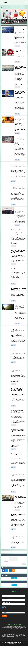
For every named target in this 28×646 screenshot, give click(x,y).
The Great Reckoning (19, 118)
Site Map (18, 643)
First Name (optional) (6, 598)
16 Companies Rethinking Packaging (16, 186)
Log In (24, 564)
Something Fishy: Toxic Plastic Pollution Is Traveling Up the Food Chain (19, 139)
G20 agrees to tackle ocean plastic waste (19, 210)
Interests (3, 606)
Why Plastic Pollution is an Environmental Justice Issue (16, 454)
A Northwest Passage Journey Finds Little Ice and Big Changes (20, 67)
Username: (4, 557)
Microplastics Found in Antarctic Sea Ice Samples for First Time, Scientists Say (20, 30)
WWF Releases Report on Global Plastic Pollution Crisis (17, 534)
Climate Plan (13, 268)
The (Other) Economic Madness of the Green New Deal (18, 472)
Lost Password (4, 564)
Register (3, 563)
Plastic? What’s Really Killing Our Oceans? (10, 21)
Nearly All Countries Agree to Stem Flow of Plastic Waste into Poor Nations (18, 367)
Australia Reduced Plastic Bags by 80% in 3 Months (18, 411)
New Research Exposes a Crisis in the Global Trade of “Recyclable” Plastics (17, 430)
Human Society (17, 55)
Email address (4, 594)
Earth (15, 33)
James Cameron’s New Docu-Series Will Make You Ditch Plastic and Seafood (20, 92)
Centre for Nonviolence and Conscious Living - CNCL (13, 642)
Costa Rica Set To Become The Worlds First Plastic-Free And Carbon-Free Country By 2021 (17, 389)
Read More (17, 46)
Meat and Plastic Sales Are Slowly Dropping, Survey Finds (20, 51)
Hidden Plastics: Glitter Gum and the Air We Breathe (17, 165)
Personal (23, 232)
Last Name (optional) (6, 602)
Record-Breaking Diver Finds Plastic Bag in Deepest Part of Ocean (19, 306)
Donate (14, 584)
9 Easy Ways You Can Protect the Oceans (17, 230)
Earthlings (15, 22)
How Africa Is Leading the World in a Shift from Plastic (18, 289)
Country (3, 610)
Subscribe (14, 578)
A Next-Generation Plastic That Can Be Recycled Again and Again (18, 329)
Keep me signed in (6, 561)
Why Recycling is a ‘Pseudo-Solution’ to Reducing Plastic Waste (18, 515)
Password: (3, 559)
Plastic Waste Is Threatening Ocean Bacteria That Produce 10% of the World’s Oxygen (18, 351)
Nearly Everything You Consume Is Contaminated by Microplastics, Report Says (18, 251)
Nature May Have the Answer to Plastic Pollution (20, 497)
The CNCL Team (7, 22)
